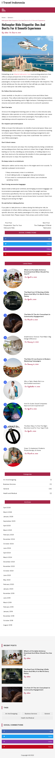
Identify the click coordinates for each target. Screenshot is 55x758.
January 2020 (8, 589)
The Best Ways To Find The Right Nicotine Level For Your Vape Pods (36, 427)
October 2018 (8, 620)
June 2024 (7, 548)
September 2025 (9, 521)
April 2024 (7, 553)
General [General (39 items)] (47, 714)
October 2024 (8, 544)
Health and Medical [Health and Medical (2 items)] (27, 718)
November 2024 (9, 539)
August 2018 (7, 625)
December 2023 (9, 562)
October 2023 (8, 571)
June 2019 (6, 598)
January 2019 (8, 611)
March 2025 (7, 530)
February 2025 (8, 535)
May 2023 (6, 580)
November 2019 (8, 593)
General (6, 489)
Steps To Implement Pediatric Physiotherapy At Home (34, 449)
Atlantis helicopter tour (22, 74)
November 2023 (9, 566)
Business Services (9, 484)
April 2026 (7, 508)
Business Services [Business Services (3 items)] (31, 714)
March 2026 (7, 512)
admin (6, 32)
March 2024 (7, 557)
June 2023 (7, 575)
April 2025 (7, 526)
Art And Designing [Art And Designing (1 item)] (11, 714)
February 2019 (8, 607)
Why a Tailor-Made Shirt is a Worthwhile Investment (34, 382)
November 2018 (8, 616)
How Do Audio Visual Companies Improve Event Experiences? (35, 405)
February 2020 (8, 584)
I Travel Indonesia (13, 2)
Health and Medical (10, 493)
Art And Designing (9, 480)
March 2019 (7, 602)
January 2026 (8, 517)
